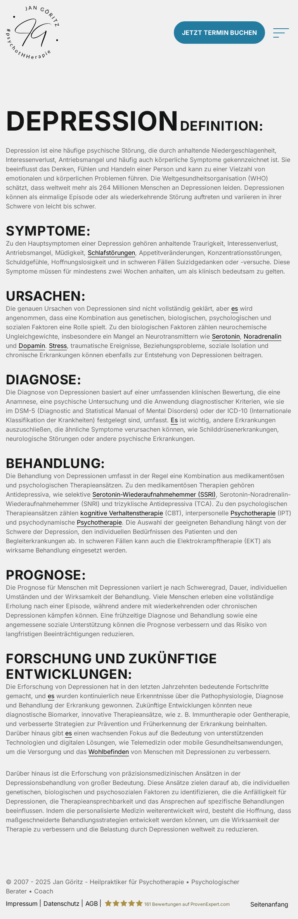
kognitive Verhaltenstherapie (121, 513)
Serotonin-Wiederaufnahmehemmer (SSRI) (154, 494)
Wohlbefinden (108, 752)
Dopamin (32, 345)
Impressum (22, 903)
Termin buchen (219, 32)
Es (174, 420)
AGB (91, 903)
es (234, 308)
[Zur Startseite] (37, 32)
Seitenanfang (269, 904)
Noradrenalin (262, 336)
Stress (58, 345)
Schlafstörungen (111, 252)
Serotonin (226, 336)
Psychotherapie (252, 513)
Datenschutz (61, 903)
